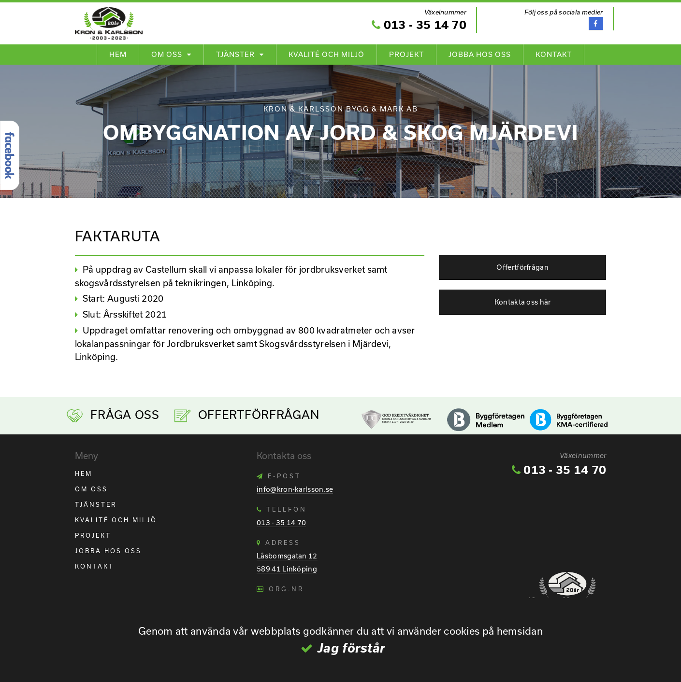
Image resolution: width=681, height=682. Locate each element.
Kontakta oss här (522, 302)
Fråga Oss (124, 414)
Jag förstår (351, 647)
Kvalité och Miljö (326, 54)
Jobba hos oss (480, 54)
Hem (118, 54)
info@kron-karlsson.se (295, 489)
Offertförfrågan (522, 267)
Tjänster (235, 54)
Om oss (166, 54)
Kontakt (554, 54)
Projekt (406, 54)
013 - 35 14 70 (419, 24)
